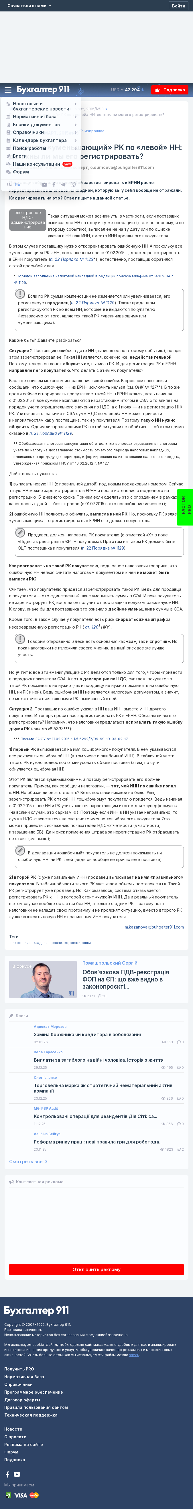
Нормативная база (24, 1376)
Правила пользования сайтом (36, 1407)
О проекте (15, 1436)
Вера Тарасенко (48, 1052)
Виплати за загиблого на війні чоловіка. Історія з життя (99, 1060)
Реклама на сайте (23, 1444)
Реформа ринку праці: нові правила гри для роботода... (98, 1142)
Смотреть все (28, 1161)
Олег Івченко (45, 1078)
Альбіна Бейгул (47, 1134)
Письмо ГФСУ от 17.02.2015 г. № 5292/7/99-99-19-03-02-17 (74, 739)
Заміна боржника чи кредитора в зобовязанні (87, 1034)
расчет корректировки (71, 943)
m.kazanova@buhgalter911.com (154, 927)
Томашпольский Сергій (109, 963)
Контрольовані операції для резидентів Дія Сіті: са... (95, 1116)
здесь (134, 1355)
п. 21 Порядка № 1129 (50, 433)
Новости (13, 1429)
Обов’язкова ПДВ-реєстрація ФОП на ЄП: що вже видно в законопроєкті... (125, 979)
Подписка (170, 89)
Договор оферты (22, 1399)
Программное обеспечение (33, 1392)
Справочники (18, 1384)
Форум (11, 1451)
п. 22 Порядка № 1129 (72, 259)
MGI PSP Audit (46, 1109)
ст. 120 (91, 627)
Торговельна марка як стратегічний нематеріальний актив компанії (103, 1088)
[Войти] (178, 5)
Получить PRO (19, 1368)
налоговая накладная (29, 943)
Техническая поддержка (31, 1415)
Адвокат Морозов (50, 1027)
